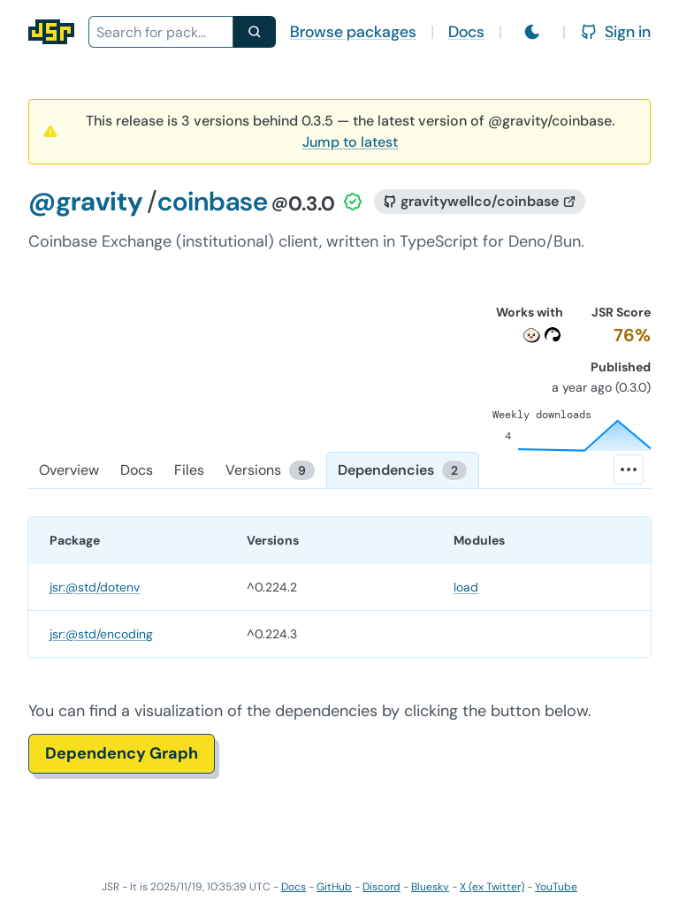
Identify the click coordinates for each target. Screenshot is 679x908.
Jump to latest (350, 142)
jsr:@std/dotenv (95, 587)
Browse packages (353, 31)
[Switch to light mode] (532, 32)
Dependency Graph (121, 753)
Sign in (615, 31)
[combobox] (160, 32)
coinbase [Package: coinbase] (212, 201)
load (466, 587)
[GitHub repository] (479, 201)
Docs (466, 31)
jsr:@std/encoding (101, 634)
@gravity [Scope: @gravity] (85, 201)
